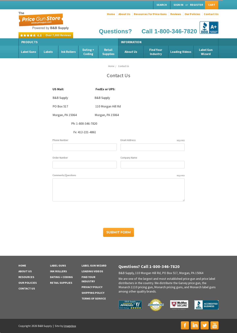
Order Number (60, 157)
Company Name (128, 157)
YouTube (214, 325)
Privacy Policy (92, 287)
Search (162, 4)
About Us (124, 14)
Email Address (152, 140)
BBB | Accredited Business (206, 304)
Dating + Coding (88, 52)
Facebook (185, 325)
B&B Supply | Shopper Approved (130, 304)
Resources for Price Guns (150, 14)
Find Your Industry (155, 52)
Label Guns (28, 52)
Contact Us (211, 14)
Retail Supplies (108, 52)
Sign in (178, 4)
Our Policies (192, 14)
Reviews (175, 14)
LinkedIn (195, 325)
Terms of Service (94, 298)
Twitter (205, 325)
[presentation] (80, 213)
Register (196, 4)
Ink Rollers (68, 52)
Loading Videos (180, 52)
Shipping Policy (93, 292)
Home (111, 14)
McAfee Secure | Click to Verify (179, 305)
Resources (26, 277)
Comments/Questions (119, 175)
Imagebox (70, 326)
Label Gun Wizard (206, 52)
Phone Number (60, 140)
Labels (48, 52)
